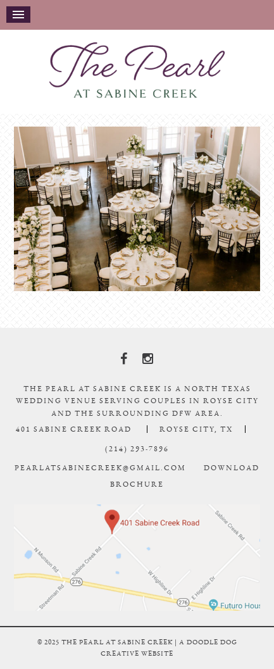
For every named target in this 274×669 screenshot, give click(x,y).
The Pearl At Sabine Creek (137, 70)
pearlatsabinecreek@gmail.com (100, 468)
